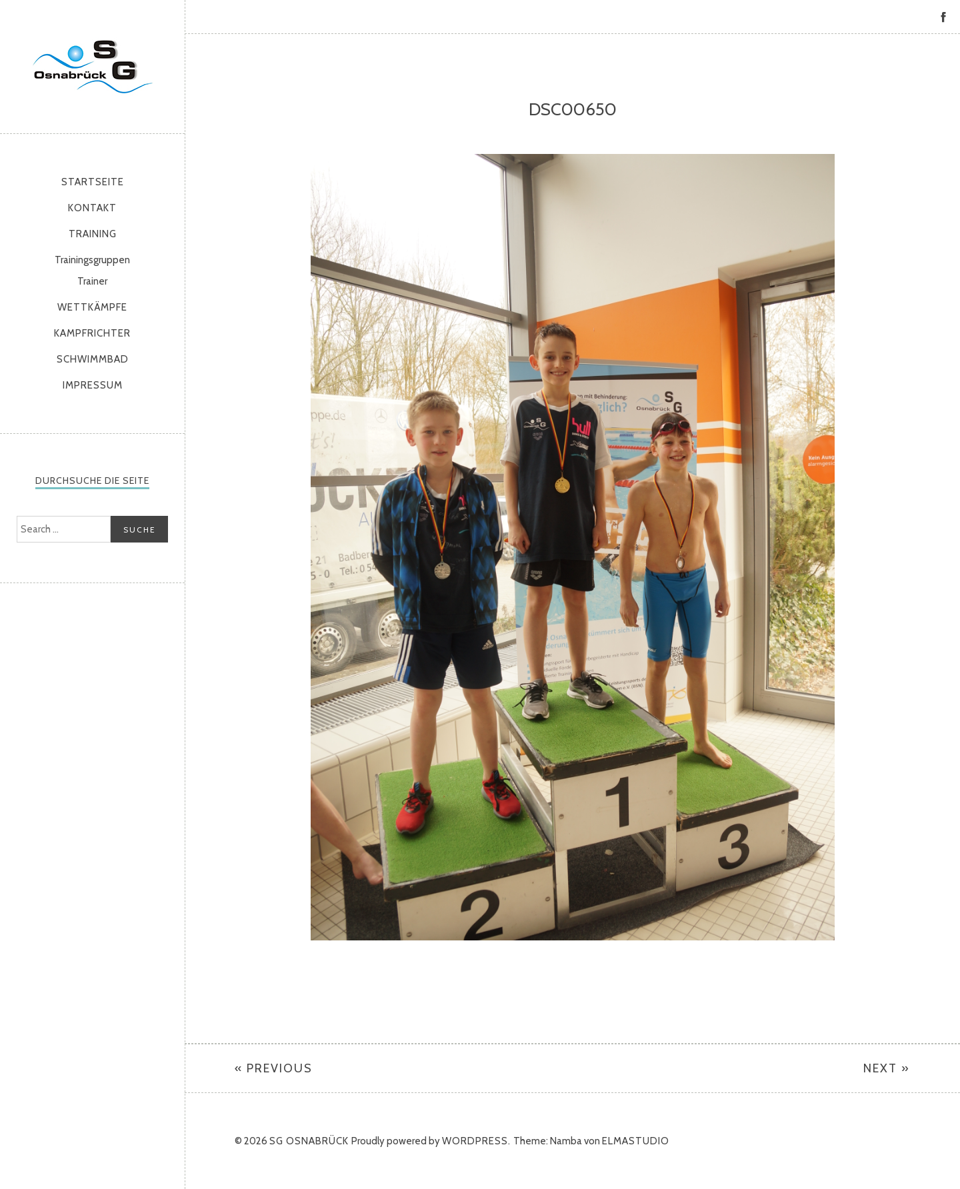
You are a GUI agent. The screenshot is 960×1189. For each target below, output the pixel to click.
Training (93, 234)
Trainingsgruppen (92, 260)
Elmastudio (635, 1141)
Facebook (943, 16)
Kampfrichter (92, 333)
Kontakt (92, 208)
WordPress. (476, 1141)
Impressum (93, 385)
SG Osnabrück (92, 66)
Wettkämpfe (92, 307)
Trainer (92, 281)
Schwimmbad (93, 359)
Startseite (92, 182)
